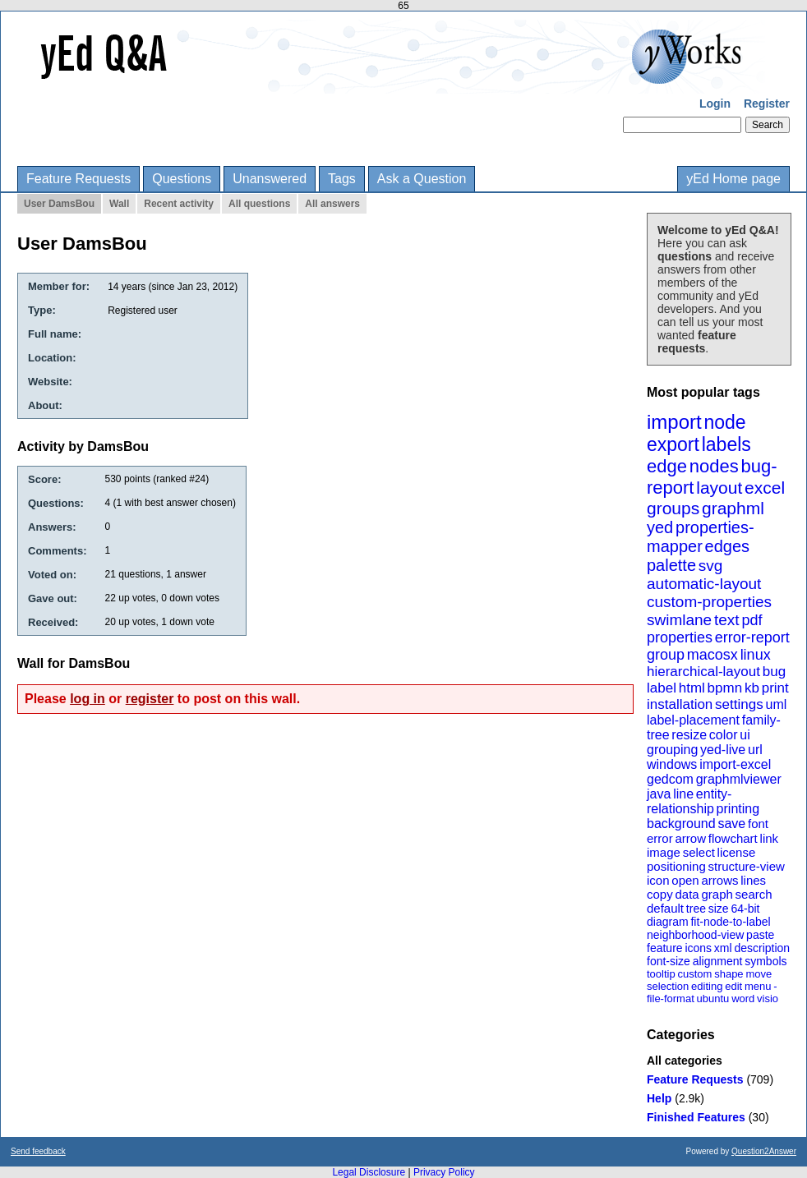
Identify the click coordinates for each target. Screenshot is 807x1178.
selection (668, 986)
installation (679, 704)
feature (665, 948)
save (731, 824)
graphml (733, 508)
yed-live (722, 750)
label (661, 688)
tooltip (661, 974)
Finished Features (696, 1117)
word (742, 998)
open (685, 880)
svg (711, 565)
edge (667, 466)
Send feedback (38, 1151)
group (666, 655)
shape (728, 974)
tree (696, 908)
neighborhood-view (695, 934)
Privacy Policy (444, 1172)
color (723, 735)
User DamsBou (59, 203)
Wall (119, 203)
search (754, 894)
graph (716, 894)
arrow (690, 838)
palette (671, 565)
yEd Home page (733, 179)
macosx (712, 655)
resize (689, 735)
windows (672, 764)
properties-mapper (700, 536)
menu (758, 986)
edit (733, 986)
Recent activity (179, 203)
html (692, 688)
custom (694, 974)
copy (660, 894)
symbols (765, 961)
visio (767, 998)
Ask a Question (422, 179)
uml (775, 704)
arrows (719, 880)
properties (679, 637)
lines (753, 880)
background (681, 824)
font (758, 824)
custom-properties (709, 601)
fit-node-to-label (730, 921)
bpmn (725, 688)
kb (752, 688)
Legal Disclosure (368, 1172)
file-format (670, 998)
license (736, 852)
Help (659, 1098)
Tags (342, 179)
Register (767, 103)
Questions (181, 179)
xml (723, 948)
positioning (676, 866)
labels (726, 444)
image (663, 852)
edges (727, 546)
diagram (668, 921)
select (699, 852)
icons (698, 948)
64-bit (745, 908)
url (755, 750)
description (762, 948)
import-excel (735, 764)
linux (755, 655)
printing (738, 809)
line (683, 794)
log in (87, 699)
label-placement (693, 720)
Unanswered (270, 179)
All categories (684, 1060)
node (724, 422)
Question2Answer (763, 1151)
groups (673, 508)
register (150, 699)
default (665, 908)
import (674, 422)
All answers (332, 203)
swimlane (679, 619)
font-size (668, 961)
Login (715, 103)
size (718, 908)
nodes (714, 466)
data (687, 894)
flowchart (733, 838)
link (769, 838)
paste (760, 934)
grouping (672, 750)
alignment (718, 961)
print (775, 688)
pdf (751, 620)
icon (658, 880)
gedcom (670, 779)
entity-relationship (689, 801)
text (727, 619)
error (660, 838)
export (673, 444)
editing (706, 986)
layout (719, 487)
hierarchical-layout (703, 671)
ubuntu (713, 998)
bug (774, 671)
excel (765, 487)
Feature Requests (78, 179)
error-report (752, 637)
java (659, 794)
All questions (259, 203)
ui (744, 735)
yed (660, 527)
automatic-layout (704, 583)
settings (739, 704)
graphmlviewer (739, 779)
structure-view (746, 866)
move (758, 974)
